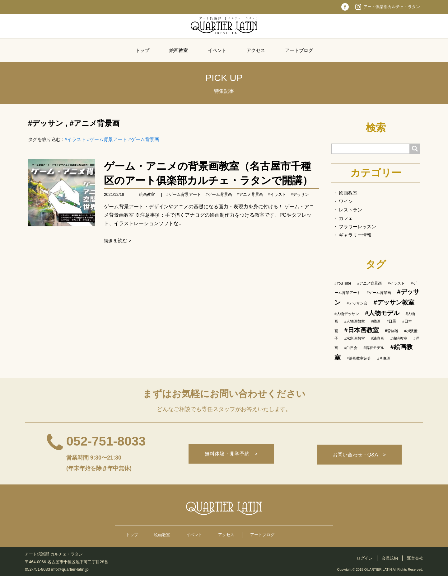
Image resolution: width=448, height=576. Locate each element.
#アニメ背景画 (94, 123)
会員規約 (390, 558)
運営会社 (415, 558)
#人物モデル (382, 312)
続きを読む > (117, 240)
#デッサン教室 (394, 302)
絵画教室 (178, 50)
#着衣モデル (374, 348)
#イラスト (75, 139)
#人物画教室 (354, 321)
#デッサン (45, 123)
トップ (142, 50)
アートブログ (299, 50)
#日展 (391, 321)
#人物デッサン (346, 314)
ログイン (365, 558)
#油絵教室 (399, 338)
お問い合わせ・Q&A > (358, 454)
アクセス (255, 50)
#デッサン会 (357, 303)
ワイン (346, 201)
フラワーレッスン (357, 226)
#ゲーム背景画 (143, 139)
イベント (217, 50)
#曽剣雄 (391, 331)
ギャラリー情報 (355, 235)
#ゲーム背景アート (107, 139)
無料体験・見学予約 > (228, 454)
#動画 (376, 321)
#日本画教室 (361, 330)
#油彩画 (378, 338)
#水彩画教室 (354, 338)
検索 (376, 128)
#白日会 (350, 348)
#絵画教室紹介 (359, 358)
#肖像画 (384, 358)
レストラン (350, 209)
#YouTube (342, 283)
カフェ (346, 218)
